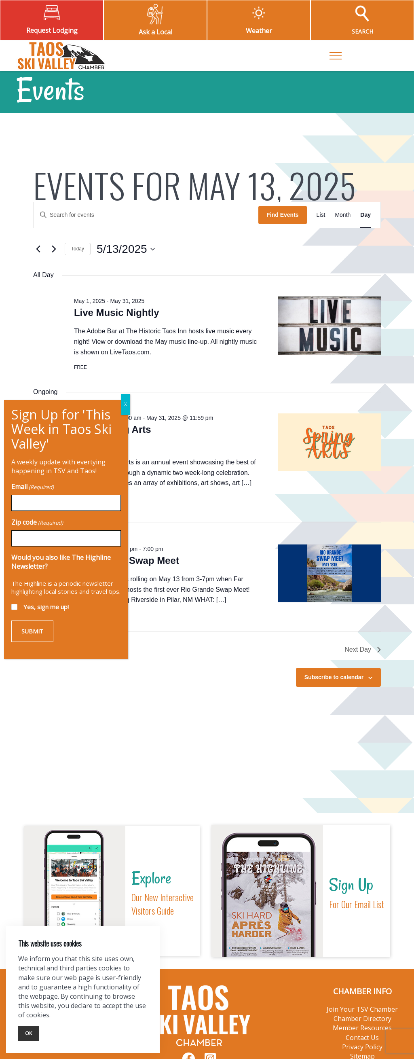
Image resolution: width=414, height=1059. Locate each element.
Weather (259, 30)
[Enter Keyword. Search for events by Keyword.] (146, 215)
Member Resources (362, 1027)
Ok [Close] (28, 1033)
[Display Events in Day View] (365, 215)
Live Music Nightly (116, 312)
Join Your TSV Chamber (362, 1009)
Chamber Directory (362, 1018)
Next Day (362, 649)
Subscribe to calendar (333, 677)
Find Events (282, 215)
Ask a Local (155, 32)
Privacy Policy (362, 1046)
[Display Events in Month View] (343, 215)
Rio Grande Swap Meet (126, 560)
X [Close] (116, 20)
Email (23, 103)
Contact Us (362, 1037)
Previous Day (57, 649)
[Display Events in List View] (321, 215)
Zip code (28, 138)
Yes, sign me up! (36, 223)
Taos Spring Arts (112, 429)
